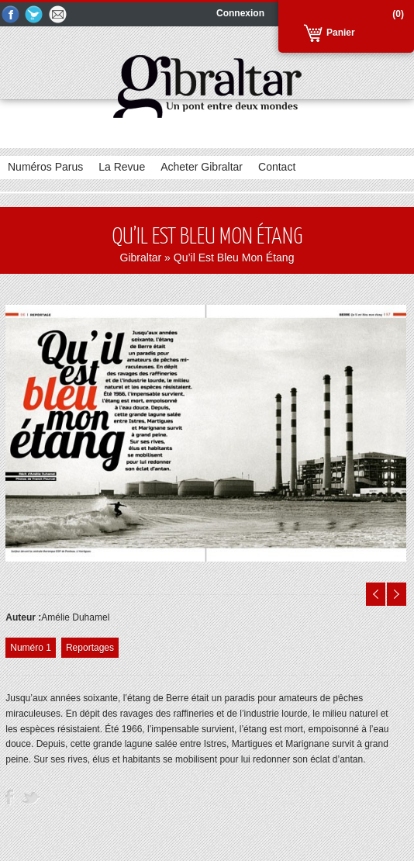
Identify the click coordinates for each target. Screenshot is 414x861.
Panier (340, 32)
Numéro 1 (30, 647)
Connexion (240, 13)
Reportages (90, 647)
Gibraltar (141, 257)
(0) (398, 14)
